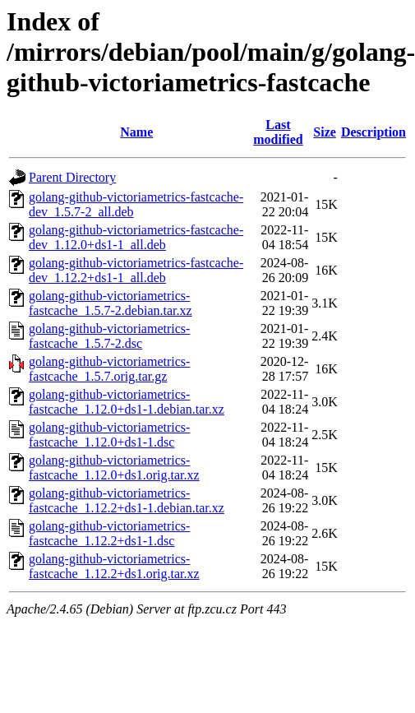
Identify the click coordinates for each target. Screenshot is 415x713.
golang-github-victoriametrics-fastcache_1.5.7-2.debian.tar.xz (110, 303)
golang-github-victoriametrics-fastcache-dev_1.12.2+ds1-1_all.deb (136, 270)
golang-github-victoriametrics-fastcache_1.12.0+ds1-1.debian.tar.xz (126, 401)
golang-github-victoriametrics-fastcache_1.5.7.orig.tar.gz (109, 368)
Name (136, 132)
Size (324, 132)
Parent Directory (72, 177)
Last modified (277, 132)
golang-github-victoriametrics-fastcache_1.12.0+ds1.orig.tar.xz (114, 467)
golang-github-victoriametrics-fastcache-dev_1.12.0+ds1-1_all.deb (136, 237)
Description (373, 132)
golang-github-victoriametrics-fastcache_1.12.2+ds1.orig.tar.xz (114, 566)
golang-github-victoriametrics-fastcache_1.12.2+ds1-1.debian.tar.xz (126, 500)
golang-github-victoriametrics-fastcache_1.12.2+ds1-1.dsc (109, 533)
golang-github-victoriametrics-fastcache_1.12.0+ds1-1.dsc (109, 434)
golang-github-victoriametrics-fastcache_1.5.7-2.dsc (109, 336)
